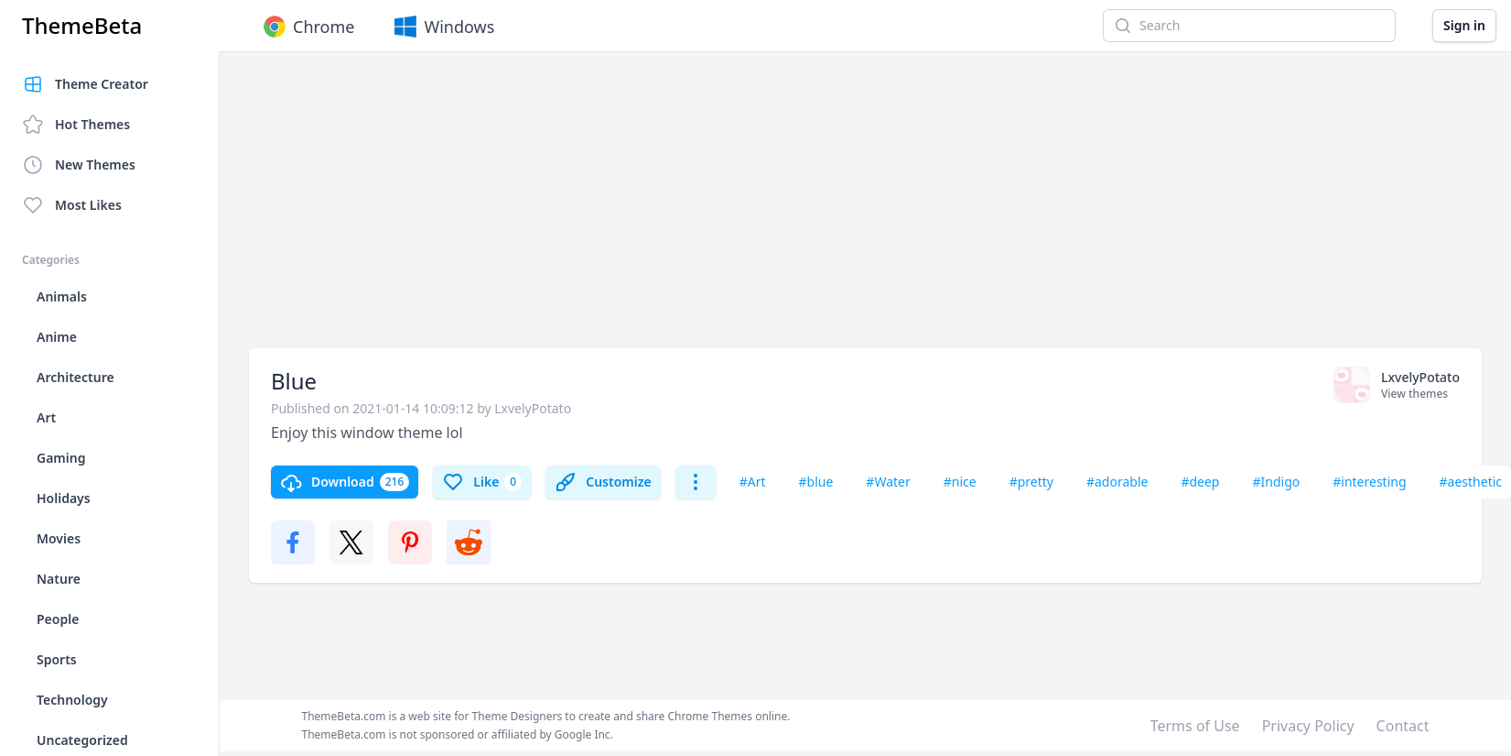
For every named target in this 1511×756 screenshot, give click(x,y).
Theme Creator (85, 84)
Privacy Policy (1308, 726)
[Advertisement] (606, 209)
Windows (442, 26)
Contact (1403, 726)
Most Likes (72, 205)
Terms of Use (1195, 726)
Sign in (1464, 25)
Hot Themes (76, 125)
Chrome (307, 26)
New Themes (78, 165)
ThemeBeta (82, 25)
